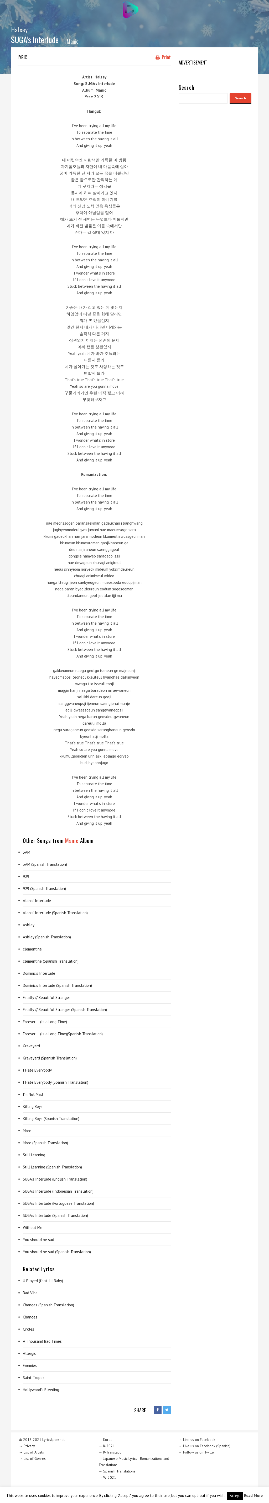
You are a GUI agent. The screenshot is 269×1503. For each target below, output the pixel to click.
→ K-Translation (111, 1452)
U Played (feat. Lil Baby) (43, 1280)
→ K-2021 (107, 1446)
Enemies (30, 1365)
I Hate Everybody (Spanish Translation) (55, 1082)
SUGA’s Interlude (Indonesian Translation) (58, 1191)
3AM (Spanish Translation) (45, 864)
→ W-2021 (107, 1477)
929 (26, 876)
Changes (30, 1317)
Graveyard (31, 1045)
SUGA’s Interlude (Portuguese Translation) (58, 1203)
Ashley (28, 924)
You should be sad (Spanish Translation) (57, 1251)
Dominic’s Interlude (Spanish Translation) (57, 985)
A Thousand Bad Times (42, 1341)
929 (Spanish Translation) (44, 888)
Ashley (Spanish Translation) (47, 936)
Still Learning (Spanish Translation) (52, 1166)
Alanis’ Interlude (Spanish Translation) (55, 912)
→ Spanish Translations (117, 1471)
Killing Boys (33, 1106)
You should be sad (38, 1239)
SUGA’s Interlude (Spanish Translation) (55, 1215)
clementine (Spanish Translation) (51, 961)
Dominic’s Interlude (39, 973)
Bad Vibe (30, 1292)
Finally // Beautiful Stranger (46, 997)
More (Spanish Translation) (45, 1142)
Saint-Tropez (33, 1377)
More (27, 1130)
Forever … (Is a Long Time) (45, 1021)
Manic (73, 41)
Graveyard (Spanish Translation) (50, 1058)
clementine (32, 949)
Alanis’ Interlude (37, 900)
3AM (26, 852)
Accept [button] (235, 1496)
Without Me (32, 1227)
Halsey (19, 29)
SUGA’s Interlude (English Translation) (55, 1179)
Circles (28, 1329)
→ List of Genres (32, 1458)
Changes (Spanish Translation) (48, 1304)
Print (163, 57)
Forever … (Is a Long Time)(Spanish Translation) (63, 1033)
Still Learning (34, 1154)
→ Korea (105, 1439)
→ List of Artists (31, 1452)
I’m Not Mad (33, 1094)
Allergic (29, 1353)
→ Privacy (27, 1446)
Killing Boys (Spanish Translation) (51, 1118)
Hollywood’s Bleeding (41, 1389)
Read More (253, 1495)
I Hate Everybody (37, 1070)
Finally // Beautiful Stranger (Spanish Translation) (65, 1009)
